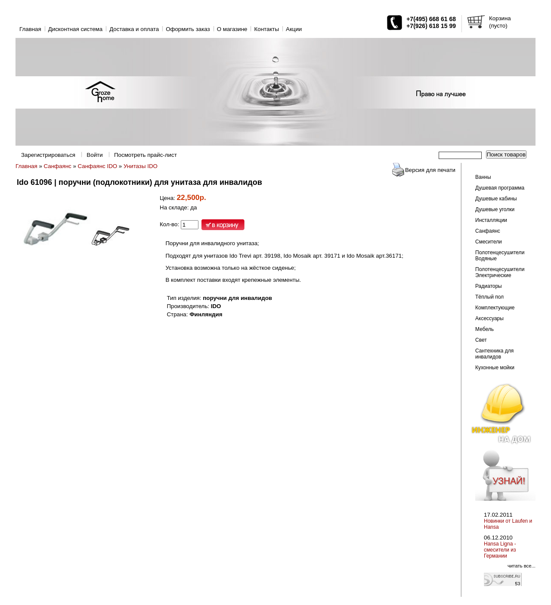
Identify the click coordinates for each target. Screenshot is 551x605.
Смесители (488, 242)
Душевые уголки (494, 209)
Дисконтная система (75, 29)
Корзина (500, 18)
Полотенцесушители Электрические (499, 272)
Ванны (483, 177)
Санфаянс (57, 166)
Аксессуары (489, 318)
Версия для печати (430, 170)
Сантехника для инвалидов (494, 354)
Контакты (266, 29)
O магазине (232, 29)
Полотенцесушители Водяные (499, 255)
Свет (481, 340)
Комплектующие (494, 308)
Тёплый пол (489, 297)
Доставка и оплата (134, 29)
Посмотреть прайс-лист (145, 155)
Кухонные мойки (494, 368)
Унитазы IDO (141, 166)
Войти (94, 155)
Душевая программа (499, 188)
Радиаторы (488, 286)
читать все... (522, 565)
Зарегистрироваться (48, 155)
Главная (30, 29)
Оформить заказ (188, 29)
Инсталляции (491, 220)
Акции (294, 29)
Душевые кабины (496, 199)
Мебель (484, 329)
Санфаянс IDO (98, 166)
